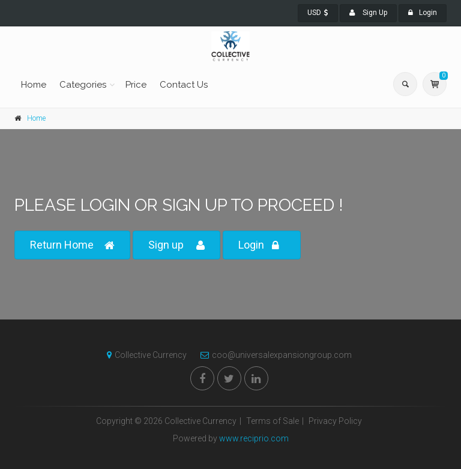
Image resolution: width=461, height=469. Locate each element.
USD (317, 12)
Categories (82, 84)
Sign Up (368, 12)
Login (422, 12)
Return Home (72, 245)
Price (135, 84)
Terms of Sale (272, 421)
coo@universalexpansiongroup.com (273, 355)
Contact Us (184, 84)
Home (33, 84)
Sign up (176, 245)
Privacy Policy (335, 421)
